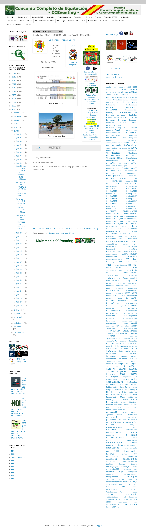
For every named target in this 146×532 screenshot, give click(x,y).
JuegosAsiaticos (130, 339)
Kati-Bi (110, 344)
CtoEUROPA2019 (130, 214)
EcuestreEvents (113, 231)
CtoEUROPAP (131, 224)
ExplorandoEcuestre (114, 259)
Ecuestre (132, 229)
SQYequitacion (130, 474)
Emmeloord (132, 239)
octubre (18, 323)
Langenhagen (112, 356)
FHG (127, 268)
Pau (135, 422)
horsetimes (111, 323)
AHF (116, 95)
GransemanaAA (112, 291)
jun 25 (20, 287)
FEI (12, 451)
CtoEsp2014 (110, 188)
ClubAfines (111, 163)
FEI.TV (116, 265)
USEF (135, 487)
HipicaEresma (112, 303)
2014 (14, 73)
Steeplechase (112, 477)
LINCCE (122, 374)
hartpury (110, 301)
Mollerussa (132, 397)
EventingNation (129, 254)
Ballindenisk (131, 110)
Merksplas (115, 395)
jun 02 (20, 138)
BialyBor (133, 115)
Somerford (110, 472)
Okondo (134, 412)
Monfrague (110, 400)
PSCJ (134, 437)
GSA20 (127, 293)
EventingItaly (111, 254)
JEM (83, 21)
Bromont (134, 128)
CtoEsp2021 (111, 201)
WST (118, 507)
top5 (108, 484)
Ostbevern (132, 415)
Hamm (120, 298)
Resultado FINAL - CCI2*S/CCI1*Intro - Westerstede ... (21, 189)
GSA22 (108, 296)
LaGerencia (124, 351)
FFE (129, 265)
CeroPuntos (111, 151)
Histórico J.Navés (118, 21)
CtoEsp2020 (111, 199)
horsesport (110, 321)
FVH (12, 476)
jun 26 (20, 291)
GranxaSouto (131, 291)
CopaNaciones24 (113, 171)
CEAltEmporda (124, 148)
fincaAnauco (111, 270)
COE (120, 163)
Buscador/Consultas (14, 24)
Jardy (109, 331)
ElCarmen (122, 234)
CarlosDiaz (111, 138)
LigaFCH (122, 369)
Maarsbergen (131, 384)
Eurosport (110, 249)
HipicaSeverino (112, 306)
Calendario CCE (37, 17)
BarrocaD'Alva (128, 112)
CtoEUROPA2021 (130, 216)
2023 (14, 106)
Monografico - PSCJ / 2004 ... (98, 21)
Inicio (69, 229)
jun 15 (20, 251)
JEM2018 (125, 331)
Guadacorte (132, 296)
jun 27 (20, 295)
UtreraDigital (111, 489)
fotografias (113, 278)
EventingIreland (130, 251)
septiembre (19, 317)
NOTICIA (118, 407)
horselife (110, 316)
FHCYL (14, 469)
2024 (14, 110)
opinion (109, 415)
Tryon (129, 484)
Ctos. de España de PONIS (44, 21)
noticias (132, 407)
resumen (125, 448)
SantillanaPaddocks (129, 462)
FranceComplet (130, 278)
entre (108, 241)
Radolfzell (132, 440)
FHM (12, 460)
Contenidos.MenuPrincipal (116, 166)
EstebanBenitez (112, 246)
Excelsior (132, 256)
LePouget (119, 364)
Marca (135, 387)
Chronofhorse (112, 161)
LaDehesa (111, 351)
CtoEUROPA (111, 211)
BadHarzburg (131, 105)
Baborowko (110, 105)
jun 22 (20, 277)
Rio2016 (110, 454)
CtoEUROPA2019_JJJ (114, 216)
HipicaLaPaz (131, 303)
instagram (110, 328)
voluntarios (123, 499)
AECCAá (133, 92)
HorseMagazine (130, 316)
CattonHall (126, 143)
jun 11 (20, 237)
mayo (16, 127)
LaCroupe (124, 349)
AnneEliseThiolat (121, 100)
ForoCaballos (132, 275)
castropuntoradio (113, 143)
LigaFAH (110, 369)
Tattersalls (132, 479)
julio (17, 310)
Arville (121, 102)
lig (107, 366)
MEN (108, 395)
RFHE (72, 46)
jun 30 (20, 306)
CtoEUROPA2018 (112, 214)
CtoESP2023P (131, 206)
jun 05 (20, 149)
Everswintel (111, 256)
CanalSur (133, 135)
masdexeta (119, 390)
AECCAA (124, 92)
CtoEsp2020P (131, 199)
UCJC (135, 484)
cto (117, 183)
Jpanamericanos (113, 339)
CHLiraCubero (131, 158)
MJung (122, 397)
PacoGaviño (132, 417)
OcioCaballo (112, 412)
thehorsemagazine (114, 482)
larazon (133, 356)
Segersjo (125, 467)
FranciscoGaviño (112, 281)
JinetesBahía (120, 334)
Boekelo (122, 120)
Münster (124, 402)
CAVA (135, 143)
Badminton (111, 107)
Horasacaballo (113, 311)
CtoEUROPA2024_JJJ (114, 224)
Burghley (119, 130)
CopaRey (110, 173)
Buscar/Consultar (91, 137)
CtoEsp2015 (131, 189)
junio (17, 131)
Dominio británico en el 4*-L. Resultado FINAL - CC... (21, 205)
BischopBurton (118, 118)
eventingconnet (113, 251)
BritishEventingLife (115, 128)
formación (112, 275)
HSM (117, 326)
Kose (108, 346)
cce (107, 145)
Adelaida (132, 90)
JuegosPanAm (111, 341)
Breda (134, 123)
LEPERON (109, 364)
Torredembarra (118, 484)
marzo (17, 120)
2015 (14, 77)
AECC (112, 92)
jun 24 (20, 284)
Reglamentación (23, 17)
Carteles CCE (91, 111)
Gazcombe (119, 286)
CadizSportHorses (113, 133)
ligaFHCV (133, 369)
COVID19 (110, 178)
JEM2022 (133, 331)
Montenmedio (112, 402)
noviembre (19, 327)
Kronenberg (122, 346)
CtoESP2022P (131, 204)
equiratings (111, 244)
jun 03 (20, 141)
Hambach (109, 298)
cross (134, 178)
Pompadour (111, 430)
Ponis (134, 432)
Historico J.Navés (91, 135)
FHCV (108, 268)
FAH (12, 466)
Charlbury (132, 153)
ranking (133, 443)
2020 (14, 95)
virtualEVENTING (130, 497)
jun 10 (20, 233)
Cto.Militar (131, 184)
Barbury (109, 113)
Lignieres (111, 374)
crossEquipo (128, 181)
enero (17, 113)
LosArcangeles (130, 379)
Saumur (122, 464)
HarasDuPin (131, 298)
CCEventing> (112, 35)
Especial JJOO (73, 21)
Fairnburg (110, 262)
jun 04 (20, 145)
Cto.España (125, 17)
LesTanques (131, 364)
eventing (133, 249)
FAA (127, 259)
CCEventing (116, 68)
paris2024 (111, 422)
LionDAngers (112, 377)
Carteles (89, 17)
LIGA (116, 366)
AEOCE (108, 95)
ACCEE (134, 87)
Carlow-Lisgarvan (130, 138)
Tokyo (134, 482)
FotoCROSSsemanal (91, 100)
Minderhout (111, 397)
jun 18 (20, 262)
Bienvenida (10, 17)
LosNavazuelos (114, 382)
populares (110, 435)
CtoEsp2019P (131, 196)
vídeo (134, 492)
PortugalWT (131, 435)
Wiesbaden (111, 507)
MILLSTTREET (131, 395)
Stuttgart (110, 479)
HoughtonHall (130, 323)
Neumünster (128, 405)
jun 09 (20, 163)
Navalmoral (118, 405)
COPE (120, 173)
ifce (127, 326)
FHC (12, 473)
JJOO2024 (110, 336)
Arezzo (134, 100)
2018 (14, 88)
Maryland (110, 390)
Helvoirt (130, 301)
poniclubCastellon (129, 430)
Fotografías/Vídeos (64, 17)
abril (17, 124)
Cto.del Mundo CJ (26, 21)
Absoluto (91, 122)
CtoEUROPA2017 (130, 211)
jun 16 (20, 255)
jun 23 (20, 280)
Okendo (124, 412)
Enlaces (98, 17)
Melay (124, 392)
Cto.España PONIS (91, 126)
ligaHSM (133, 372)
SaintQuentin (112, 459)
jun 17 (20, 258)
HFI (135, 301)
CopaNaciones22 (113, 168)
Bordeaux (133, 120)
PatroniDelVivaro (125, 422)
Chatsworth (131, 156)
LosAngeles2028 (112, 379)
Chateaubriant (113, 156)
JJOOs (86, 113)
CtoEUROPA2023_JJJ (114, 221)
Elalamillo (111, 234)
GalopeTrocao (121, 283)
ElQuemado (111, 239)
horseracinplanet (130, 318)
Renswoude (132, 445)
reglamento (120, 445)
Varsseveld (124, 492)
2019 (14, 91)
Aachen (109, 87)
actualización (120, 90)
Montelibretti (130, 400)
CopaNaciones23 (129, 168)
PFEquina (133, 425)
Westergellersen (112, 504)
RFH (107, 451)
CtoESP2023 (111, 206)
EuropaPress (132, 246)
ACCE (129, 87)
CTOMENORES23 (111, 226)
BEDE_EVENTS (121, 115)
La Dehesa (54, 40)
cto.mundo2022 (111, 186)
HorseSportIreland (129, 321)
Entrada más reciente (44, 229)
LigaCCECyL (130, 366)
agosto (17, 314)
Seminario (127, 469)
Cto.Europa (61, 21)
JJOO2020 (132, 334)
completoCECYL (130, 163)
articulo (110, 102)
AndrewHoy (111, 97)
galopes (109, 283)
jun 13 (20, 244)
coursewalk (132, 176)
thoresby (127, 482)
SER (135, 469)
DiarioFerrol (111, 229)
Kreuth (113, 346)
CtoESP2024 (111, 209)
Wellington (122, 502)
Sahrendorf (132, 456)
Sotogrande (132, 472)
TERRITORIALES (18, 457)
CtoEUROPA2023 (130, 219)
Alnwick (125, 95)
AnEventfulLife (124, 97)
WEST (135, 502)
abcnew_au (121, 87)
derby (134, 226)
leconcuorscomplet (114, 361)
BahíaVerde (111, 110)
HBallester (121, 301)
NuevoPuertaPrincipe (115, 410)
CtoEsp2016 (111, 191)
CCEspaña (116, 145)
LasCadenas (111, 359)
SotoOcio (110, 474)
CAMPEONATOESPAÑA (113, 135)
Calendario (91, 84)
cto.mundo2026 (131, 186)
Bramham (123, 123)
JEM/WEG (95, 113)
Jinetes (109, 334)
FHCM (135, 265)
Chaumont (110, 158)
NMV (107, 407)
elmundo (134, 236)
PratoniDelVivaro (114, 438)
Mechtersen (115, 392)
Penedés (110, 425)
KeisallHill (121, 344)
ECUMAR (134, 231)
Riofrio (124, 454)
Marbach (128, 387)
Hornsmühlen (131, 311)
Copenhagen (132, 173)
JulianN (123, 341)
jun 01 (20, 134)
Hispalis (132, 306)
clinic (133, 160)
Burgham (109, 130)
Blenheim (110, 120)
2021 (14, 99)
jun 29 (20, 302)
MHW (122, 395)
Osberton (120, 415)
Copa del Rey (11, 21)
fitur (121, 270)
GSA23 (115, 296)
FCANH (119, 262)
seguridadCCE (112, 469)
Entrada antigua (92, 229)
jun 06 (20, 152)
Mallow (109, 387)
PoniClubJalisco (113, 433)
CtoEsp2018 (111, 194)
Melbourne (133, 392)
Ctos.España (91, 117)
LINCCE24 (132, 374)
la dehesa (133, 346)
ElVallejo (122, 239)
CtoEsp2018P (131, 194)
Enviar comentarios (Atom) (62, 233)
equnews (125, 244)
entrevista (131, 241)
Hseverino (110, 326)
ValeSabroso (111, 492)
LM (135, 377)
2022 (14, 102)
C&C (135, 130)
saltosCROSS (130, 459)
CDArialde (114, 148)
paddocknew (111, 420)
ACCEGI (108, 89)
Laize (134, 351)
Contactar (27, 24)
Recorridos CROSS (110, 17)
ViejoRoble (131, 494)
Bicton (109, 118)
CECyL (134, 148)
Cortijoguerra (114, 176)
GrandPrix (132, 288)
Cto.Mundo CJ (91, 130)
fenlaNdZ (123, 265)
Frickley (126, 281)
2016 (14, 81)
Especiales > (78, 17)
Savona (134, 464)
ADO (107, 92)
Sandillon (111, 462)
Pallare (122, 420)
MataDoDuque (131, 390)
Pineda (134, 427)
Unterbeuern (111, 487)
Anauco (134, 95)
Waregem (133, 499)
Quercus (109, 440)
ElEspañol (110, 236)
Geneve (128, 286)
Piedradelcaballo (114, 427)
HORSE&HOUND (112, 313)
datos (124, 226)
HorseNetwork (111, 318)
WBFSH (108, 502)
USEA (124, 487)
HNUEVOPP (110, 308)
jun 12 (20, 240)
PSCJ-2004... (91, 133)
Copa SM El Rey (91, 128)
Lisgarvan (126, 377)
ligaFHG (110, 372)
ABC (115, 87)
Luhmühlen (111, 384)
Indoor (134, 326)
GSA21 (134, 293)
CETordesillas (113, 153)
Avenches (132, 102)
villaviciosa (112, 497)
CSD (135, 181)
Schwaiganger (112, 467)
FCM (12, 463)
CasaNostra (132, 140)
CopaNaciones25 (131, 171)
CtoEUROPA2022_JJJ (114, 219)
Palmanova (132, 420)
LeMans (134, 361)
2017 (14, 84)
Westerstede (131, 505)
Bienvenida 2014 (91, 72)
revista (133, 448)
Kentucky (132, 344)
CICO (123, 160)
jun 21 (20, 273)
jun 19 (20, 266)
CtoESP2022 (111, 204)
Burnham (129, 130)
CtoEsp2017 (131, 191)
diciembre (19, 333)
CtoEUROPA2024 (131, 221)
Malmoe (115, 387)
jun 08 (20, 160)
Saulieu (109, 464)
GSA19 (120, 293)
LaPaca (124, 356)
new (135, 405)
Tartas (120, 479)
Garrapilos (132, 283)
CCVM (108, 148)
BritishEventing (113, 125)
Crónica (123, 178)
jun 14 (20, 248)
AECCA (117, 92)
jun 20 (20, 269)
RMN (135, 454)
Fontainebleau (130, 273)
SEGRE (135, 467)
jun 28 (20, 298)
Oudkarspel (111, 417)
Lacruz (134, 349)
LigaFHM (121, 371)
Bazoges (110, 115)
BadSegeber (131, 107)
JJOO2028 (133, 336)
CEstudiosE (132, 151)
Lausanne (123, 359)
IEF (122, 326)
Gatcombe (110, 286)
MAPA (121, 387)
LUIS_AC (121, 384)
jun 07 (20, 156)
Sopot (121, 472)
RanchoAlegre (114, 443)
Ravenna (109, 445)
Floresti (109, 273)
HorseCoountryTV (130, 313)
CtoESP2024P (131, 209)
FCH (12, 479)
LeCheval (133, 359)
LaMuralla (132, 354)
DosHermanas (122, 229)
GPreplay (119, 288)
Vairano (133, 489)
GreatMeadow (111, 293)
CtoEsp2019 (111, 196)
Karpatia (133, 341)
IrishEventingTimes (129, 328)
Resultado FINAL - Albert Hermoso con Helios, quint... (21, 222)
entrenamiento (118, 241)
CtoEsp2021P (131, 201)
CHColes (120, 158)
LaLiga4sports (111, 354)
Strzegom (132, 477)
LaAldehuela (111, 349)
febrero (18, 116)
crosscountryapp (114, 181)
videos (109, 494)
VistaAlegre (111, 499)
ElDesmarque (132, 234)
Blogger (98, 526)
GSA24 (122, 296)
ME (107, 392)
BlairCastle (131, 118)
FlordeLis (132, 270)
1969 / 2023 (91, 124)
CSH (107, 183)
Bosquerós (110, 123)
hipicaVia (123, 306)
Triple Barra (68, 40)
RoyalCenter (112, 456)
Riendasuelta (130, 451)
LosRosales (132, 382)
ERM (135, 244)
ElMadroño (122, 236)
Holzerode (132, 308)
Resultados (50, 17)
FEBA (135, 262)
